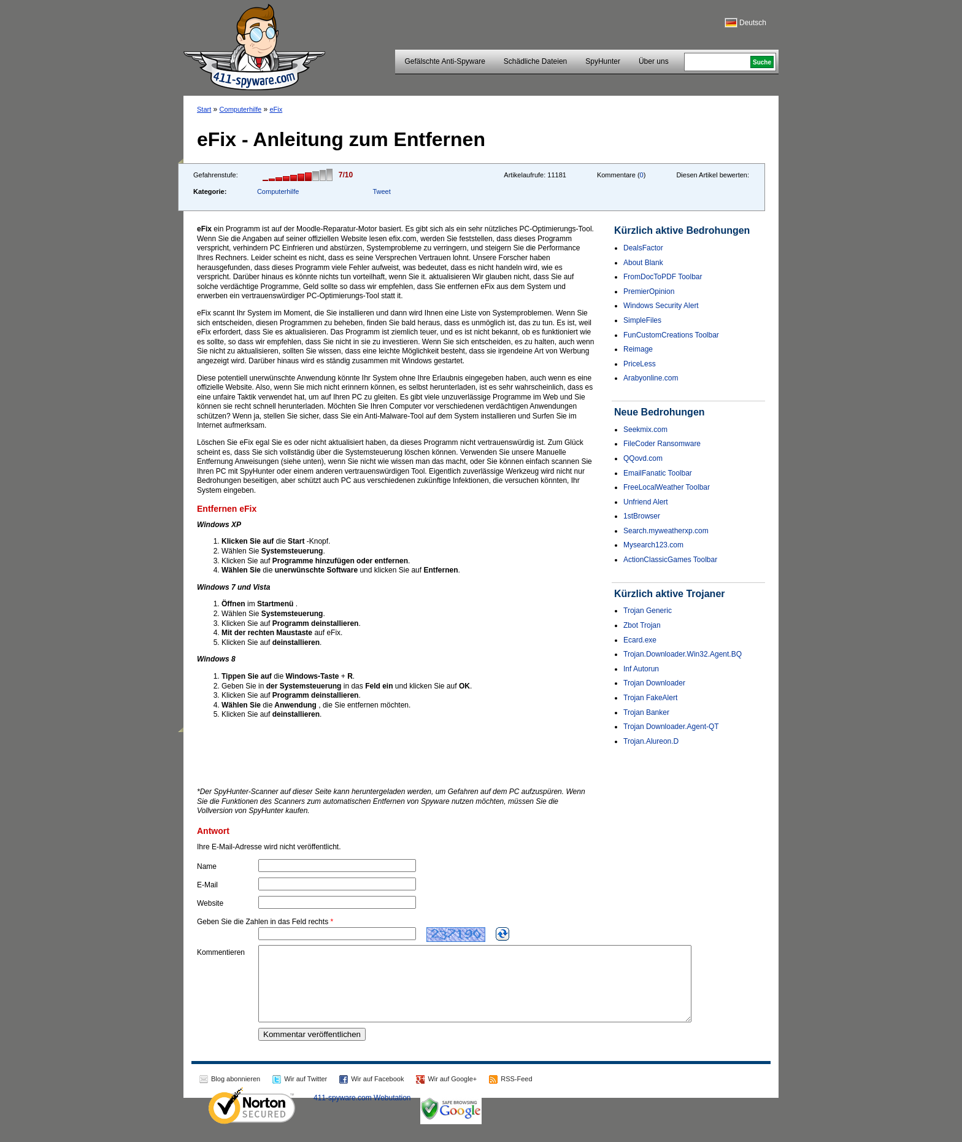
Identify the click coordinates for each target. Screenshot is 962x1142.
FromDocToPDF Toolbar (662, 276)
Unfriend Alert (645, 502)
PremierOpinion (648, 291)
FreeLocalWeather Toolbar (666, 487)
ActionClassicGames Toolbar (670, 559)
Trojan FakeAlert (650, 697)
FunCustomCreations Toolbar (671, 335)
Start (204, 109)
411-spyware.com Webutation (362, 1112)
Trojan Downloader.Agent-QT (671, 726)
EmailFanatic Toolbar (657, 473)
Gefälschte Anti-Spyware (444, 61)
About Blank (643, 262)
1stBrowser (641, 516)
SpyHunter (602, 61)
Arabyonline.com (650, 378)
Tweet (381, 191)
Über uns (654, 61)
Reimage (638, 349)
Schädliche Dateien (535, 61)
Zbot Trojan (642, 625)
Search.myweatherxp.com (666, 531)
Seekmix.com (645, 429)
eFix (275, 109)
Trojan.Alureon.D (651, 741)
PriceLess (639, 364)
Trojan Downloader (654, 683)
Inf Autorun (641, 669)
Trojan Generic (647, 610)
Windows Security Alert (661, 305)
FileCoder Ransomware (662, 443)
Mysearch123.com (653, 545)
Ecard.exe (639, 640)
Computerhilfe (240, 109)
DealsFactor (643, 248)
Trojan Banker (646, 712)
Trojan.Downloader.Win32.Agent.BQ (682, 654)
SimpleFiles (642, 320)
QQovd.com (643, 458)
